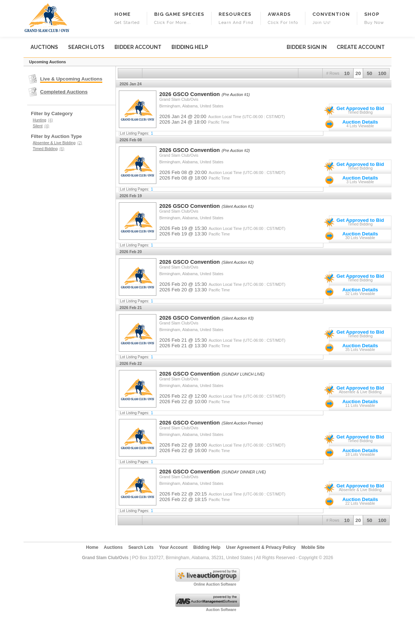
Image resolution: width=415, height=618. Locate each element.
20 (358, 73)
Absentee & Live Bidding (57, 143)
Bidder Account (138, 47)
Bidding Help (189, 47)
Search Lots (86, 47)
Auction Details (360, 122)
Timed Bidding (48, 148)
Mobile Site (312, 547)
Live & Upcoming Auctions (71, 79)
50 (369, 73)
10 (347, 73)
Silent (41, 126)
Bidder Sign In (307, 47)
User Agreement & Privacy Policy (261, 547)
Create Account (361, 47)
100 (382, 73)
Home (92, 547)
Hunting (43, 120)
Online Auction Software (215, 584)
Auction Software (221, 610)
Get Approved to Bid (360, 108)
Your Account (173, 547)
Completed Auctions (64, 92)
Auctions (44, 47)
